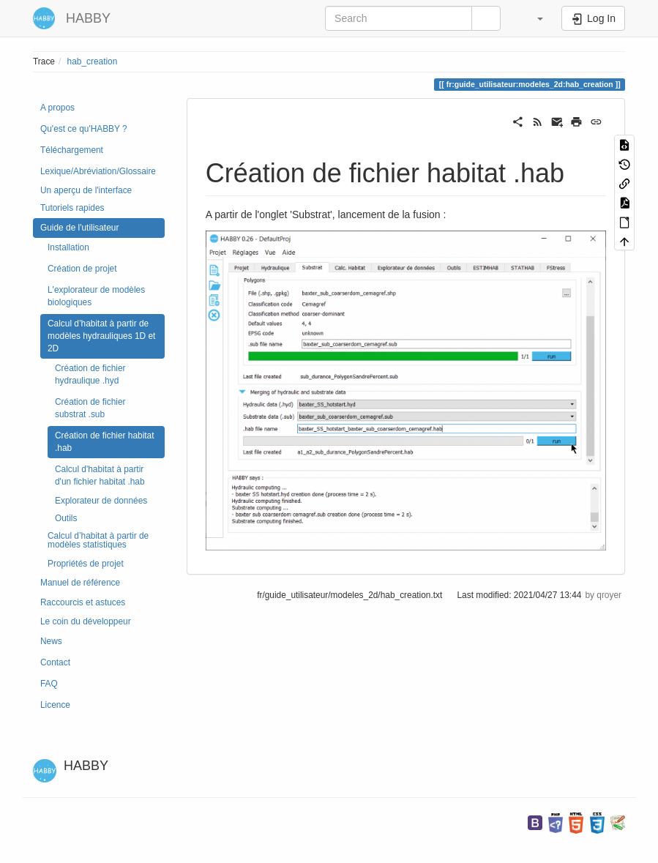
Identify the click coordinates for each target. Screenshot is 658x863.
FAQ (49, 684)
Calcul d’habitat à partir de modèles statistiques (98, 540)
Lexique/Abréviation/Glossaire (98, 171)
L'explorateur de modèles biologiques (96, 296)
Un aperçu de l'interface (86, 190)
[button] (533, 18)
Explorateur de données (101, 501)
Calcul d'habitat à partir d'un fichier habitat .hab (100, 475)
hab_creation (92, 61)
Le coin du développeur (85, 621)
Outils (66, 518)
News (51, 641)
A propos (57, 107)
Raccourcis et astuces (82, 602)
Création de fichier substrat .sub (90, 408)
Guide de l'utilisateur (79, 228)
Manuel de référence (80, 583)
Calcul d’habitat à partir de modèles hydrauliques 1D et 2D (101, 336)
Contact (55, 662)
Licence (55, 705)
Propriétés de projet (86, 563)
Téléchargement (71, 150)
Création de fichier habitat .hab (104, 441)
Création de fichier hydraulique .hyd (90, 374)
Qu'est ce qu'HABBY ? (83, 129)
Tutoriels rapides (72, 208)
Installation (68, 247)
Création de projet (82, 269)
